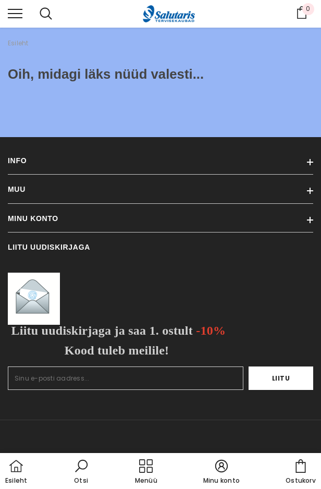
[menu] (15, 13)
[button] (81, 472)
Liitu (281, 378)
